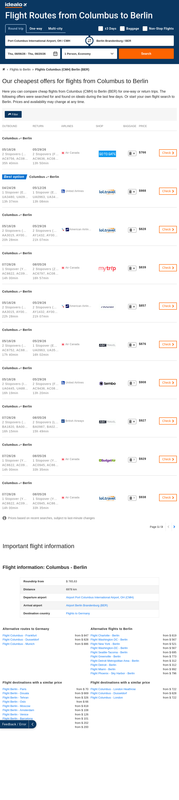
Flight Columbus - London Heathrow (113, 689)
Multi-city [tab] (55, 28)
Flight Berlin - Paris (14, 689)
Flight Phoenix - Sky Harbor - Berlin (113, 673)
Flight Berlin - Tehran (16, 697)
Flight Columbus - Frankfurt (20, 635)
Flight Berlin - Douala (16, 693)
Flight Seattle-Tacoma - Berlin (109, 652)
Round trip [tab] (15, 28)
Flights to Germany (78, 613)
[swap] (89, 41)
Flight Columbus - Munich (18, 643)
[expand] (4, 724)
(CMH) (100, 597)
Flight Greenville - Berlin (106, 656)
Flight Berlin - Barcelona (18, 718)
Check (168, 153)
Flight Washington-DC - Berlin (109, 648)
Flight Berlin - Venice (15, 714)
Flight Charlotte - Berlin (105, 635)
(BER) (87, 605)
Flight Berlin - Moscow (16, 706)
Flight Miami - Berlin (103, 669)
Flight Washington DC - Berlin (109, 639)
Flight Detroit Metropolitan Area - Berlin (115, 660)
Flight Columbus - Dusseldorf (21, 639)
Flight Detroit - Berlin (103, 664)
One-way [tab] (35, 28)
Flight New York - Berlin (105, 643)
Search (146, 53)
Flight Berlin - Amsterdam (18, 710)
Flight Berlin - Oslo (14, 701)
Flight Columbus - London (107, 697)
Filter (14, 114)
